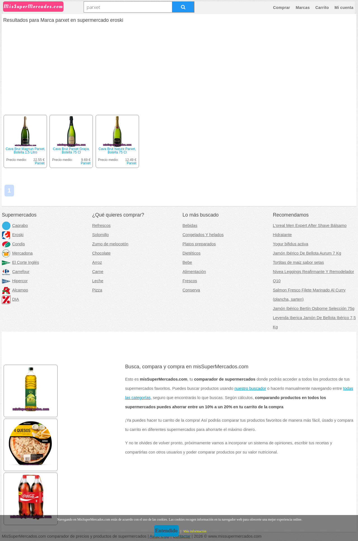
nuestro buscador (250, 388)
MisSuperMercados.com (33, 6)
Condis (13, 244)
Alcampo (15, 290)
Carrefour (15, 271)
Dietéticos (192, 253)
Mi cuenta (344, 7)
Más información (194, 531)
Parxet (40, 163)
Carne (97, 271)
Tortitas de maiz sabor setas (298, 262)
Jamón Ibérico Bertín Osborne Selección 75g (314, 308)
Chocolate (101, 253)
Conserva (191, 290)
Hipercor (14, 281)
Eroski (12, 234)
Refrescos (101, 225)
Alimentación (194, 271)
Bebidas (190, 225)
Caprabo (15, 225)
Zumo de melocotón (110, 244)
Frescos (190, 281)
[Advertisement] (179, 67)
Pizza (97, 290)
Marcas (303, 7)
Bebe (187, 262)
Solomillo (100, 234)
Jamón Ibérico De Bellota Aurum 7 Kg (307, 253)
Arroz (97, 262)
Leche (97, 281)
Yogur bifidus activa (290, 244)
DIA (10, 299)
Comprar (281, 7)
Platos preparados (199, 244)
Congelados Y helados (203, 234)
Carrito (322, 7)
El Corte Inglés (20, 262)
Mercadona (17, 253)
